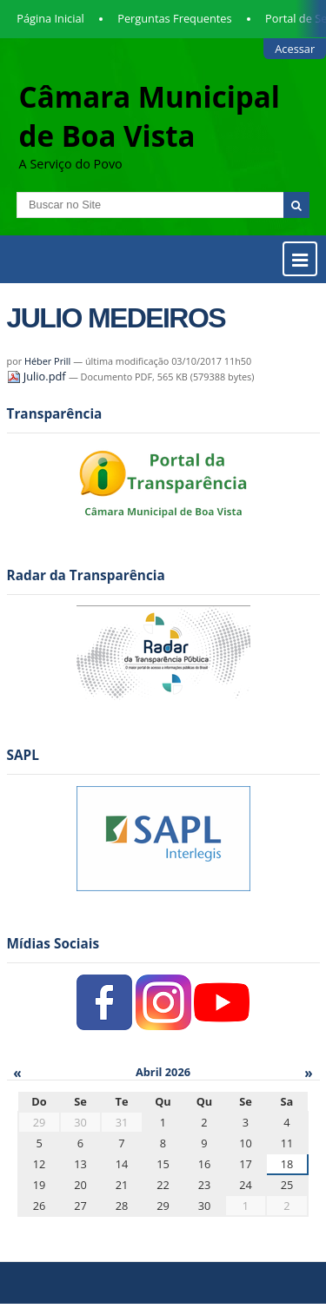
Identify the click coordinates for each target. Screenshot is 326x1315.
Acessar (295, 48)
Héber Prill (47, 360)
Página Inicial (50, 18)
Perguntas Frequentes (174, 18)
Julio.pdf (38, 376)
